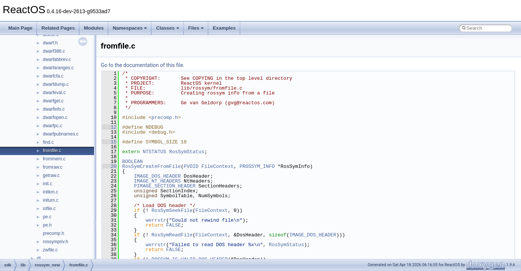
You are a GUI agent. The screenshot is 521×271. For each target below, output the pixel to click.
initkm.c (50, 192)
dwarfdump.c (56, 84)
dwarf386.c (54, 51)
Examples (224, 28)
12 (109, 127)
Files (196, 28)
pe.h (47, 225)
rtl (39, 258)
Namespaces (130, 28)
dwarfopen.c (55, 117)
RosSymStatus (186, 151)
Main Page (20, 28)
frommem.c (54, 158)
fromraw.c (52, 167)
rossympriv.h (55, 241)
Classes (167, 28)
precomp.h (53, 233)
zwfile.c (50, 250)
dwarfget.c (53, 101)
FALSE (173, 225)
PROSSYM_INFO (257, 166)
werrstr (155, 220)
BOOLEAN (132, 161)
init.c (47, 183)
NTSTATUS (154, 151)
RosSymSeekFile (171, 210)
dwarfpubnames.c (61, 134)
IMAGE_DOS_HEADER (157, 176)
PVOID (191, 166)
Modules (94, 28)
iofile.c (49, 208)
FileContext (217, 166)
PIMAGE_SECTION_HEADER (164, 186)
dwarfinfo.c (54, 109)
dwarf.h (50, 43)
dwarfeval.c (54, 92)
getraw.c (51, 175)
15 (109, 142)
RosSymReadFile (171, 234)
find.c (48, 142)
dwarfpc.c (52, 125)
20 (109, 166)
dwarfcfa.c (53, 76)
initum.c (50, 200)
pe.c (47, 216)
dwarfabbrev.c (57, 59)
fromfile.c (52, 150)
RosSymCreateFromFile (151, 166)
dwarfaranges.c (58, 67)
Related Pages (58, 28)
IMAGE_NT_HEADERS (157, 181)
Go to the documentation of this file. (143, 65)
